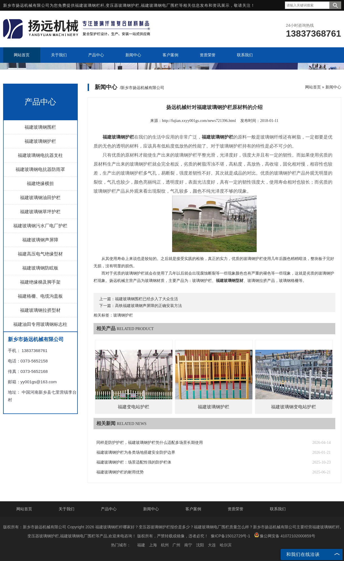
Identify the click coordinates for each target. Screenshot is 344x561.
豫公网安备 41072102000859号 (284, 535)
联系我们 (278, 509)
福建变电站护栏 (133, 406)
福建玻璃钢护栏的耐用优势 (120, 472)
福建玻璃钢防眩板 (40, 268)
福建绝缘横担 (40, 183)
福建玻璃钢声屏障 (40, 239)
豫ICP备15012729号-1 (230, 536)
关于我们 (66, 509)
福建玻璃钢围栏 (40, 127)
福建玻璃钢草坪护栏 (40, 211)
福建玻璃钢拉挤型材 (40, 310)
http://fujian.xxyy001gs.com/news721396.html (199, 121)
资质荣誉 (235, 509)
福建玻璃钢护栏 (40, 141)
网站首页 (313, 87)
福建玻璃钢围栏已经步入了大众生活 (146, 299)
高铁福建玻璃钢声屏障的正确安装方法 (148, 306)
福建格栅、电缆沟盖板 (40, 296)
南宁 (188, 545)
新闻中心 (333, 87)
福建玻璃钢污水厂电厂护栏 (40, 225)
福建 (141, 545)
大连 (212, 545)
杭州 (165, 545)
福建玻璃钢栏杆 (90, 5)
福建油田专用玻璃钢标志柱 (40, 324)
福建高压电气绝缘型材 (40, 253)
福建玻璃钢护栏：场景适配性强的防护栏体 (133, 462)
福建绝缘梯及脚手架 (40, 282)
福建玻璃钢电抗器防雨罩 (40, 169)
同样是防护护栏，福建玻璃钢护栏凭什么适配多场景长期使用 (149, 442)
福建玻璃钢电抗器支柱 (40, 155)
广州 (176, 545)
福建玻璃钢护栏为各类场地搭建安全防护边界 (135, 452)
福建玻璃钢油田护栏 (40, 197)
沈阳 (200, 545)
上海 (153, 545)
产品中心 (109, 509)
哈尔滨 (226, 545)
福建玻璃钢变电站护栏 (293, 406)
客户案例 (193, 509)
